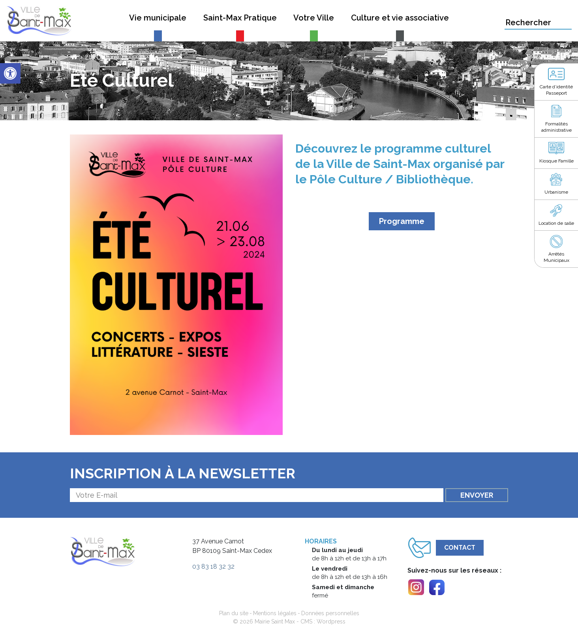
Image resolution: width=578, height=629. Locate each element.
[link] (10, 73)
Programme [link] (401, 221)
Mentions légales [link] (275, 613)
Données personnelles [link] (330, 613)
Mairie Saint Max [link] (275, 621)
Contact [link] (459, 547)
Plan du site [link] (233, 613)
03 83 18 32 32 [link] (213, 566)
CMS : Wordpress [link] (322, 621)
